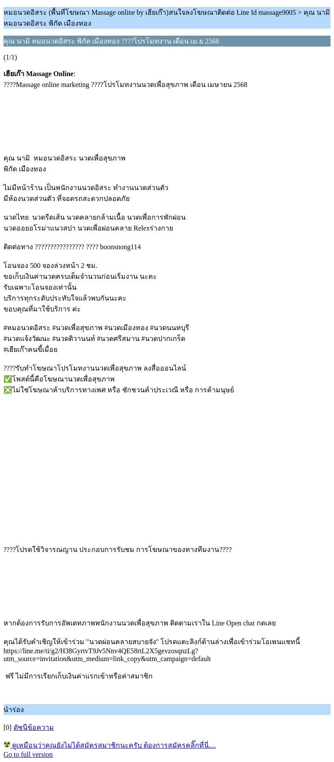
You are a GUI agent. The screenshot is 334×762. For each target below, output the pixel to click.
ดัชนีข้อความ (33, 727)
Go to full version (28, 754)
